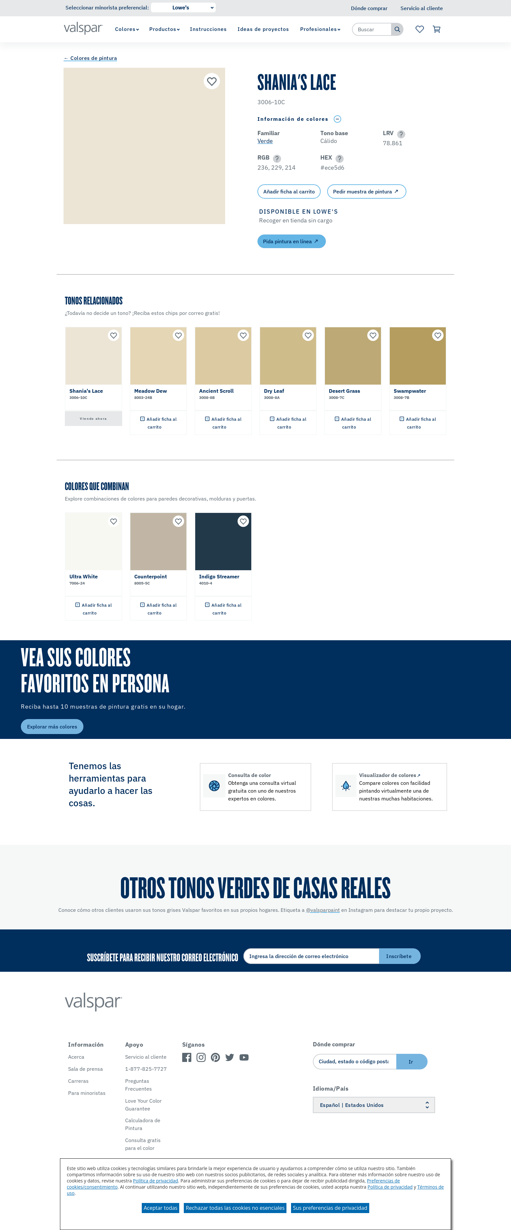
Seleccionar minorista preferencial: (107, 7)
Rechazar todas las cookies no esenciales (235, 1207)
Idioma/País (331, 1088)
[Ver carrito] (437, 29)
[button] (400, 134)
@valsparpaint (323, 910)
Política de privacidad (155, 1181)
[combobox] (372, 29)
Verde (265, 141)
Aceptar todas (160, 1207)
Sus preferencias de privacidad (330, 1207)
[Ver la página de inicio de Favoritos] (420, 29)
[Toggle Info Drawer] (337, 119)
